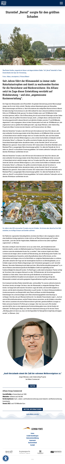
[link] (3, 3)
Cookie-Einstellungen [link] (32, 436)
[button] (61, 3)
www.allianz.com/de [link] (32, 414)
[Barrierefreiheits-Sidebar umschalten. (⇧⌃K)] (6, 458)
